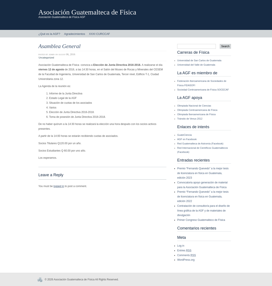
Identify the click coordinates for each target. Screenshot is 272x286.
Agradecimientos (74, 34)
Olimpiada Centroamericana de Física (197, 110)
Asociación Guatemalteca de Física (87, 12)
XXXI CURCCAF (99, 34)
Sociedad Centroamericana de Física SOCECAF (203, 89)
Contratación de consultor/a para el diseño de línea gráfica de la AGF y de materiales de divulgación (203, 210)
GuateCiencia (184, 135)
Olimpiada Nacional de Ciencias (194, 105)
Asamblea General (59, 46)
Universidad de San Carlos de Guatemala (199, 60)
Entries (184, 250)
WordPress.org (186, 259)
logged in (59, 186)
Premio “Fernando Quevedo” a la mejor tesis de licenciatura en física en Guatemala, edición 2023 (203, 173)
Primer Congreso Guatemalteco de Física (201, 219)
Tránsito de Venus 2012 (189, 118)
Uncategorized (46, 57)
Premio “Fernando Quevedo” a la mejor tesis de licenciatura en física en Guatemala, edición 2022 (203, 196)
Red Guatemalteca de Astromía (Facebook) (200, 143)
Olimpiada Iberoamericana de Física (196, 114)
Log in (180, 245)
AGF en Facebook (187, 139)
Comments (186, 255)
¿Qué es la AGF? (49, 34)
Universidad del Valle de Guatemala (196, 64)
